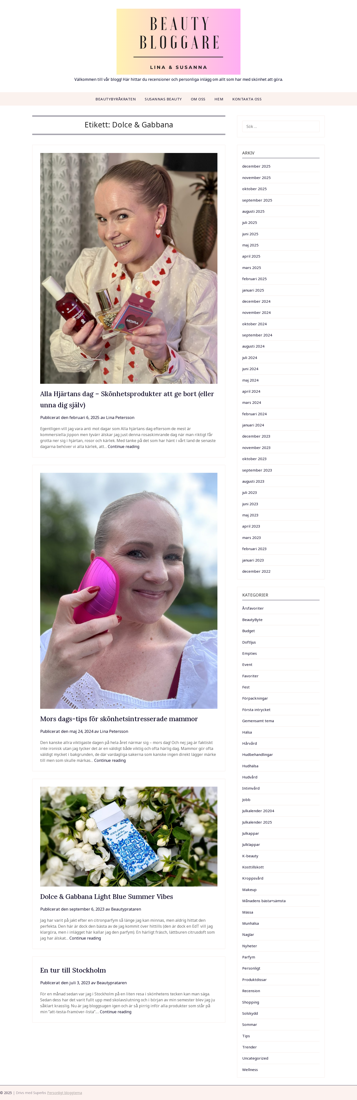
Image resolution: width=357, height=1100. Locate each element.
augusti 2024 (253, 346)
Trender (249, 1046)
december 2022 (256, 571)
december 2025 (256, 166)
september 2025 (257, 200)
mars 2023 (251, 537)
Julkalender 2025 (257, 822)
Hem (219, 98)
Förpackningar (255, 698)
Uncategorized (255, 1058)
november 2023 (256, 447)
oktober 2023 (254, 458)
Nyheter (249, 945)
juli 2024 (249, 357)
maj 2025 (250, 244)
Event (247, 664)
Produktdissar (254, 979)
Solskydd (250, 1013)
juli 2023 (249, 492)
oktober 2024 (254, 323)
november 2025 (256, 177)
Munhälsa (250, 923)
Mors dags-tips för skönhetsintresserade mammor (128, 718)
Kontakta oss (247, 98)
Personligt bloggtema (64, 1092)
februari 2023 (254, 548)
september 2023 (257, 470)
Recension (251, 990)
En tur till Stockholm (77, 970)
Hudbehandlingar (257, 754)
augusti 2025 (253, 211)
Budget (248, 630)
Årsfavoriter (253, 608)
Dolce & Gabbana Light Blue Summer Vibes (115, 896)
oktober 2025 (254, 188)
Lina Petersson (122, 417)
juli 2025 (249, 222)
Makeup (249, 889)
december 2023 (256, 436)
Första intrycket (256, 709)
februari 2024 (254, 413)
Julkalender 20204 (258, 810)
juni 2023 (250, 503)
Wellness (250, 1069)
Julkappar (250, 833)
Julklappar (251, 844)
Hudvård (249, 776)
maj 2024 (250, 380)
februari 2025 (254, 278)
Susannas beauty (163, 98)
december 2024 (256, 301)
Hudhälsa (250, 765)
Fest (246, 686)
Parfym (248, 956)
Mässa (247, 912)
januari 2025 (253, 290)
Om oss (198, 98)
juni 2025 (250, 233)
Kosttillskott (253, 866)
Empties (249, 653)
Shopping (250, 1002)
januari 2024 (253, 424)
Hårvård (249, 743)
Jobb (246, 799)
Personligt (251, 968)
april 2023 (251, 526)
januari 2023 (253, 560)
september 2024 (257, 334)
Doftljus (249, 642)
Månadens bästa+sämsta (264, 900)
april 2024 (251, 391)
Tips (246, 1035)
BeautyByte (252, 619)
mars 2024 (251, 402)
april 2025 (251, 256)
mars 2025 (251, 267)
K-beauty (250, 855)
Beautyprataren (129, 909)
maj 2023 (250, 514)
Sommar (249, 1024)
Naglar (248, 934)
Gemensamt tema (258, 720)
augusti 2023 (253, 481)
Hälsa (247, 732)
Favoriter (250, 675)
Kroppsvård (252, 878)
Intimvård (251, 788)
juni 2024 (250, 368)
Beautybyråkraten (115, 98)
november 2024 (256, 312)
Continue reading (124, 446)
